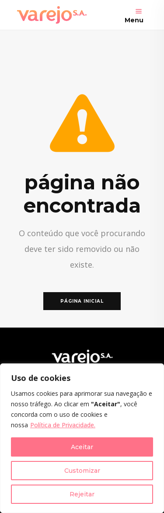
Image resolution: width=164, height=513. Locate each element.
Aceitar (82, 447)
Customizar (82, 471)
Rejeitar (82, 494)
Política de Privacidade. (62, 425)
